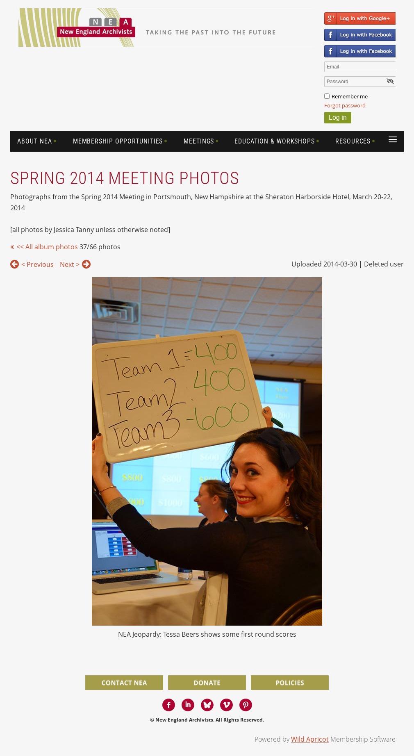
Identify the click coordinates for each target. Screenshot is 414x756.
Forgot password (345, 105)
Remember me (350, 96)
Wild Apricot (310, 739)
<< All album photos (47, 246)
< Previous (37, 264)
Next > (70, 264)
